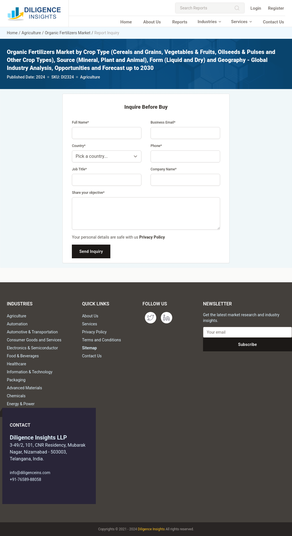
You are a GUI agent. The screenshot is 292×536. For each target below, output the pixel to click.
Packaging (16, 380)
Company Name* (164, 169)
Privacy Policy (152, 237)
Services (242, 21)
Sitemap (89, 348)
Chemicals (16, 396)
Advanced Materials (24, 388)
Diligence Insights (151, 529)
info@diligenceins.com (30, 472)
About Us (152, 22)
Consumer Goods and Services (34, 340)
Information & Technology (29, 372)
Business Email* (163, 122)
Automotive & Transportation (32, 332)
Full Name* (80, 122)
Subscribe (247, 344)
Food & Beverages (23, 356)
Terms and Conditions (101, 340)
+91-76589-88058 (25, 479)
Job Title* (79, 169)
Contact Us (273, 22)
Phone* (156, 146)
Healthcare (16, 364)
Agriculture (31, 33)
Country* (79, 146)
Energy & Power (21, 404)
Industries (210, 21)
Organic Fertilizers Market (67, 33)
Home (126, 22)
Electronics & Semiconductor (32, 348)
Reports (179, 22)
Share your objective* (88, 193)
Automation (17, 324)
